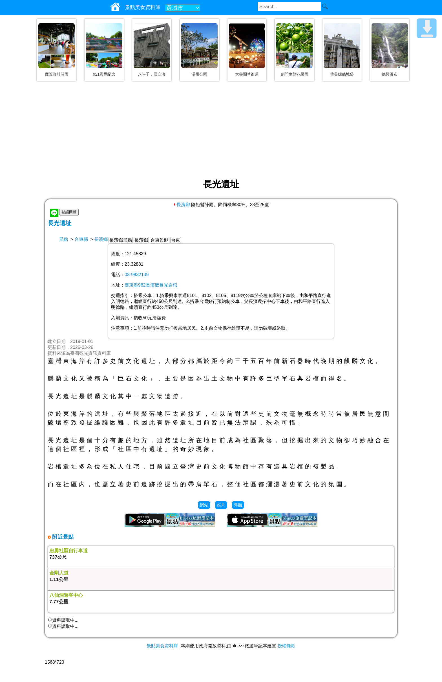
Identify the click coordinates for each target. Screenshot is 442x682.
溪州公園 (199, 74)
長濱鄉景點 (120, 240)
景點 (63, 239)
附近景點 (62, 537)
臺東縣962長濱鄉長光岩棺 (151, 285)
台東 (175, 240)
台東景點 (160, 240)
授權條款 (286, 645)
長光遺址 (59, 223)
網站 (204, 505)
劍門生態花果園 (294, 74)
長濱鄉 (181, 204)
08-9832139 (137, 274)
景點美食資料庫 (162, 645)
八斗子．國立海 (151, 74)
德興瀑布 (389, 74)
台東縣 (81, 239)
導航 (237, 505)
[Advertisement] (221, 130)
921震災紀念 (104, 74)
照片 (221, 505)
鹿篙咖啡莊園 (56, 74)
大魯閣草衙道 (247, 74)
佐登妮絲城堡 (342, 74)
